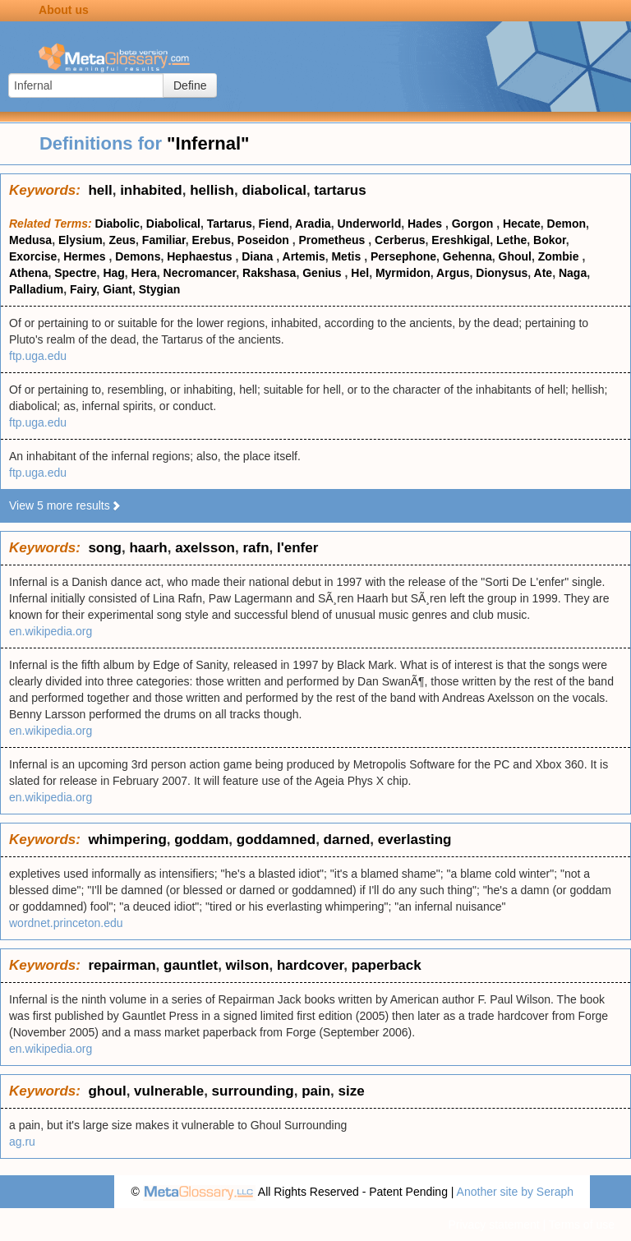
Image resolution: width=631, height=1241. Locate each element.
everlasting (415, 839)
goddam (201, 839)
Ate (543, 272)
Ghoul (515, 256)
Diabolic (117, 223)
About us (64, 9)
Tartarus (229, 223)
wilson (247, 965)
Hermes (85, 256)
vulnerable (169, 1091)
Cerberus (400, 240)
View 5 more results (65, 505)
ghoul (107, 1091)
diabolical (274, 190)
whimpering (127, 839)
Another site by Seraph (515, 1191)
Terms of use (582, 1224)
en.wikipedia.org (50, 631)
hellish (212, 190)
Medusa (30, 240)
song (105, 548)
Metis (347, 256)
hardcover (310, 965)
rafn (255, 548)
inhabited (151, 190)
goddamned (276, 839)
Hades (426, 223)
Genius (323, 272)
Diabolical (173, 223)
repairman (121, 965)
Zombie (560, 256)
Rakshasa (269, 272)
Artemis (304, 256)
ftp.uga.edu (38, 355)
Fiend (273, 223)
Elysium (80, 240)
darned (347, 839)
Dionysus (501, 272)
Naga (573, 272)
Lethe (511, 240)
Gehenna (467, 256)
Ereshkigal (460, 240)
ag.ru (22, 1141)
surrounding (253, 1091)
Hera (144, 272)
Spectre (75, 272)
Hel (360, 272)
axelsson (205, 548)
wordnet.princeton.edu (66, 923)
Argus (452, 272)
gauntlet (191, 965)
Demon (566, 223)
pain (316, 1091)
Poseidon (264, 240)
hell (100, 190)
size (352, 1091)
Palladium (36, 289)
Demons (137, 256)
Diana (259, 256)
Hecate (522, 223)
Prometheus (334, 240)
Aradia (313, 223)
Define (189, 85)
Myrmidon (403, 272)
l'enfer (297, 548)
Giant (117, 289)
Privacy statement (493, 1224)
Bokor (549, 240)
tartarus (340, 190)
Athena (28, 272)
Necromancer (200, 272)
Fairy (83, 289)
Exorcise (33, 256)
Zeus (122, 240)
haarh (148, 548)
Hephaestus (201, 256)
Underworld (369, 223)
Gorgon (474, 223)
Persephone (403, 256)
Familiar (164, 240)
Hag (113, 272)
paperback (386, 965)
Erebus (211, 240)
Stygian (160, 289)
